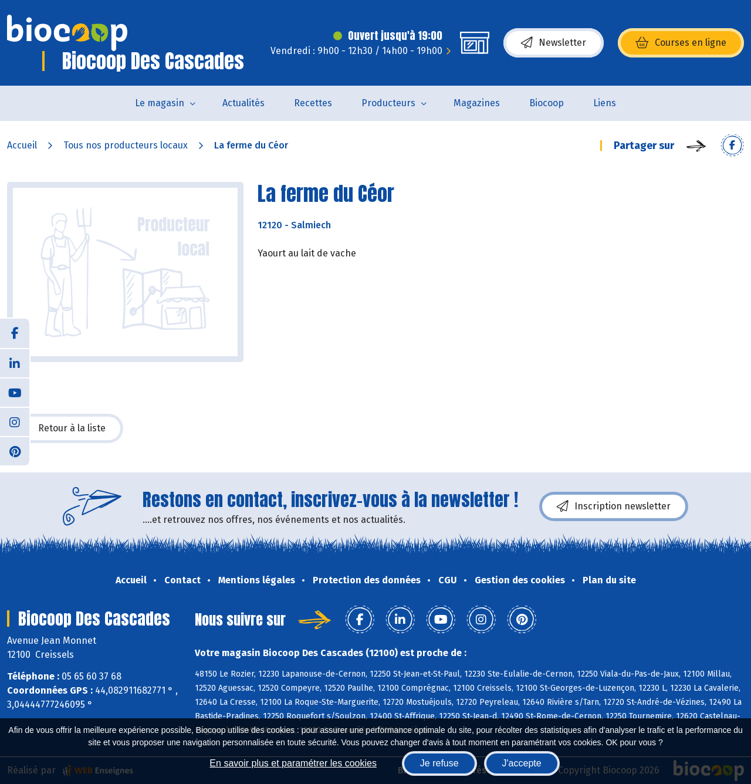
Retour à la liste (65, 428)
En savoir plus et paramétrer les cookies (293, 763)
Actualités (243, 103)
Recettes (313, 103)
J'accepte (522, 763)
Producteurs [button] (388, 103)
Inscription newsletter (614, 506)
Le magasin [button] (159, 103)
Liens (604, 103)
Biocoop (546, 103)
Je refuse (439, 763)
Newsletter (553, 43)
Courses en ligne (680, 43)
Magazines (477, 103)
